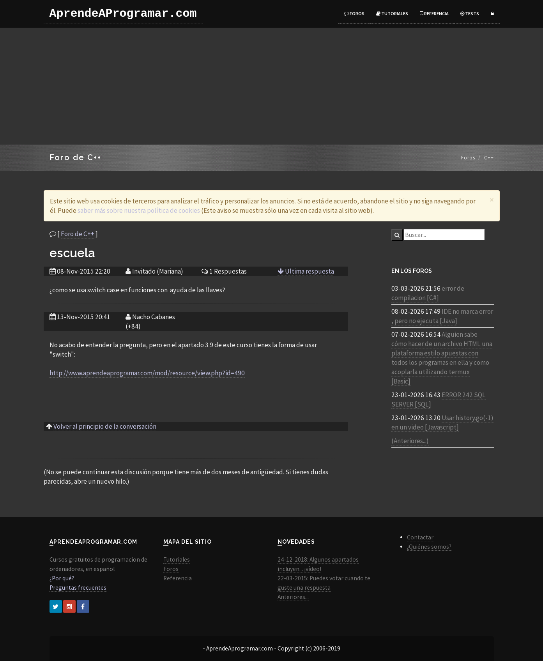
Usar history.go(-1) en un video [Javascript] (442, 422)
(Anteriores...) (410, 441)
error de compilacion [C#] (427, 293)
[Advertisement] (272, 86)
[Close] (492, 200)
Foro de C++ (77, 234)
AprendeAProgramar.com (123, 13)
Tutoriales (392, 13)
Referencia (434, 13)
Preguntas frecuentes (78, 587)
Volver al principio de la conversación (104, 426)
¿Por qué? (62, 578)
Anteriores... (293, 597)
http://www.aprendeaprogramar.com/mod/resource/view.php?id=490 (147, 373)
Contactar (420, 537)
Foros (354, 13)
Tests (469, 13)
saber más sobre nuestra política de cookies (139, 210)
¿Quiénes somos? (429, 546)
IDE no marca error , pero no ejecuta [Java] (442, 316)
